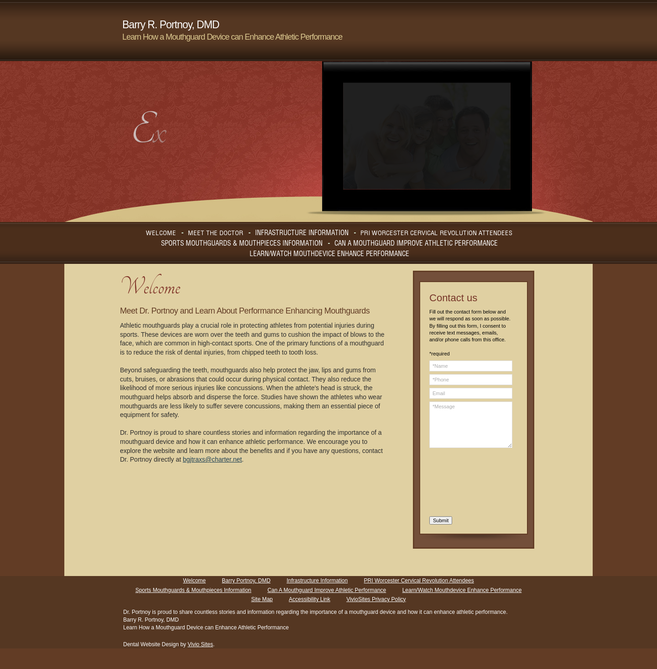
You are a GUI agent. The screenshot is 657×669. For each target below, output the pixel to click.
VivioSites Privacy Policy (376, 599)
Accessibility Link (309, 599)
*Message (470, 424)
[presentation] (466, 483)
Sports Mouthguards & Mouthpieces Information (193, 590)
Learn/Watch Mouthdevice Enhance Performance (462, 590)
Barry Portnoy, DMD (246, 580)
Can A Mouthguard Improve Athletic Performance (326, 590)
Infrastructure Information (317, 580)
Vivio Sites (200, 644)
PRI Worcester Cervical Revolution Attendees (419, 580)
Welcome (194, 580)
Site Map (261, 599)
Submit (440, 520)
